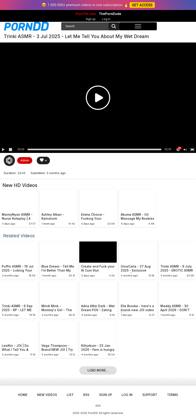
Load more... (98, 370)
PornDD (93, 413)
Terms (172, 395)
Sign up (91, 19)
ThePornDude (110, 14)
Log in (106, 19)
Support (149, 395)
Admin (24, 160)
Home (22, 395)
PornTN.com (86, 14)
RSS (86, 395)
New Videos (47, 395)
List (70, 395)
